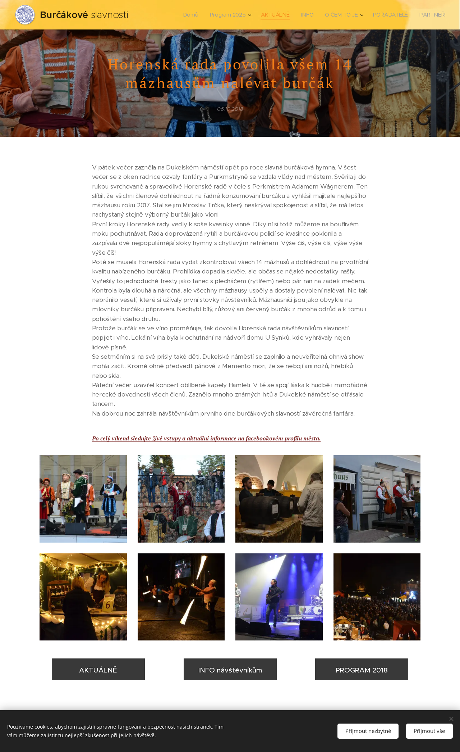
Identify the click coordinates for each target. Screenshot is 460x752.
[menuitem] (191, 15)
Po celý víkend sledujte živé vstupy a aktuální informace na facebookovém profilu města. (206, 438)
